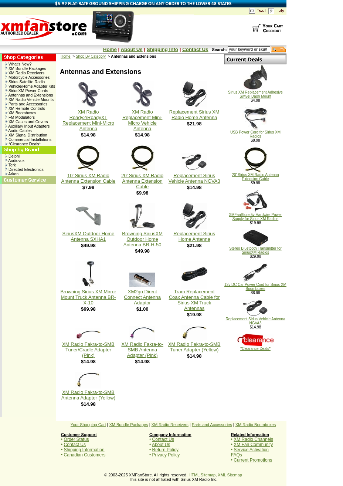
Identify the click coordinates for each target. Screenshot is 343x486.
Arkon (12, 174)
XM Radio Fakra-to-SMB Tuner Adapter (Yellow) (194, 346)
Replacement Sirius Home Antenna (194, 236)
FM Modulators (20, 117)
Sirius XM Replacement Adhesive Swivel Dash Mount (255, 92)
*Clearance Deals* (23, 144)
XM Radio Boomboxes (255, 424)
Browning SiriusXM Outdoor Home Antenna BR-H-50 (142, 239)
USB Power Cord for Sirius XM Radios (255, 132)
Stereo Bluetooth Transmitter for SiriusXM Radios (255, 248)
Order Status (76, 439)
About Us (131, 49)
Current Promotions (253, 460)
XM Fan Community (253, 444)
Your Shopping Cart (88, 424)
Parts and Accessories (26, 104)
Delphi (13, 156)
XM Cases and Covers (27, 121)
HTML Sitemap (202, 475)
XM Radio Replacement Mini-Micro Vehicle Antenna (142, 120)
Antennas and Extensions (29, 95)
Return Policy (165, 449)
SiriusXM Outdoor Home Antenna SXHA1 (88, 236)
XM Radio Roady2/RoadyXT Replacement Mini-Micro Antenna (88, 120)
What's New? (18, 64)
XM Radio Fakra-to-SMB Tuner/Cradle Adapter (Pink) (88, 349)
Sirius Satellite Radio (25, 82)
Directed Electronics (25, 169)
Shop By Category (91, 56)
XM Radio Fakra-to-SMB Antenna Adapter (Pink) (142, 349)
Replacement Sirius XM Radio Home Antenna (194, 114)
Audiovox (15, 160)
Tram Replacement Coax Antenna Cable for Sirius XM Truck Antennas (194, 300)
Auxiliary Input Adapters (28, 126)
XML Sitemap (230, 475)
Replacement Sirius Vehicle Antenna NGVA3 (194, 178)
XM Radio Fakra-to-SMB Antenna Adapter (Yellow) (88, 395)
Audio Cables (19, 130)
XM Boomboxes (21, 113)
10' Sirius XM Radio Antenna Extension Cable (88, 178)
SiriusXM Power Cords (27, 90)
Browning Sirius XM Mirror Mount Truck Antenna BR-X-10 (88, 297)
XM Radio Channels (253, 439)
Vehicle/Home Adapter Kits (30, 86)
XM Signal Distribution (26, 135)
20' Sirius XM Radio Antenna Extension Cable (142, 181)
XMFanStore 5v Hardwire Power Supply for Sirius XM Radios (255, 215)
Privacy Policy (166, 455)
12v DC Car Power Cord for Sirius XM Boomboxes (255, 285)
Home (110, 49)
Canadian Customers (85, 455)
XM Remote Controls (25, 108)
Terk (11, 165)
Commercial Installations (28, 139)
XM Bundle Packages (26, 68)
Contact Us (195, 49)
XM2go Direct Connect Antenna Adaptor (142, 297)
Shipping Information (84, 449)
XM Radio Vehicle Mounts (30, 99)
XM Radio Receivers (25, 73)
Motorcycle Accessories (28, 77)
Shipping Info (162, 49)
